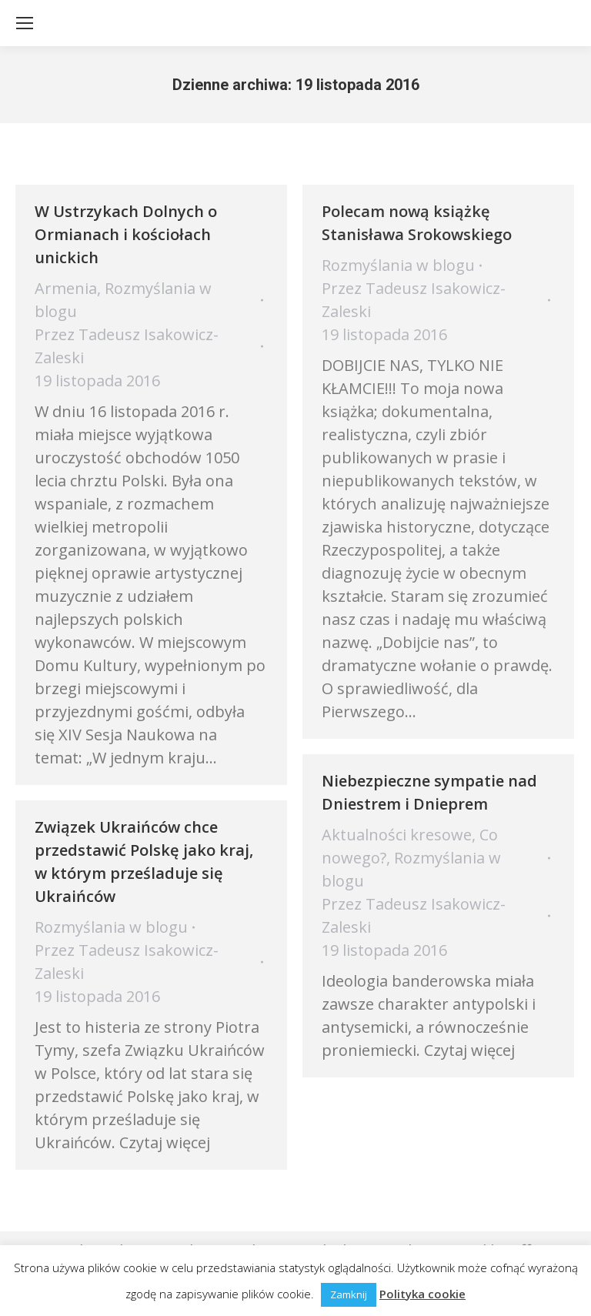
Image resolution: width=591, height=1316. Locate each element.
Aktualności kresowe (397, 834)
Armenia (66, 288)
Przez (127, 346)
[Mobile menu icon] (24, 23)
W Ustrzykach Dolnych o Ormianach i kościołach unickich (126, 234)
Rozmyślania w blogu (398, 265)
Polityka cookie (422, 1293)
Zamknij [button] (348, 1294)
